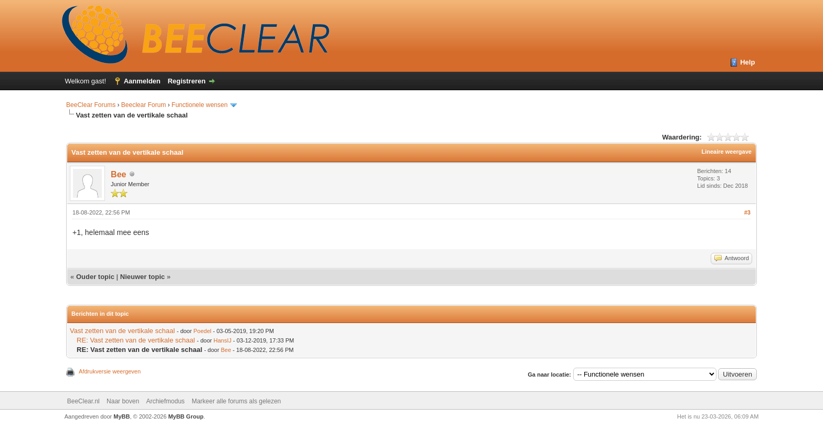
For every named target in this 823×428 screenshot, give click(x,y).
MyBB (121, 416)
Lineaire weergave (727, 151)
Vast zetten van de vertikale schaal (122, 331)
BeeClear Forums (90, 105)
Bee (118, 174)
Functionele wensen (200, 105)
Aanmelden (142, 81)
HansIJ (222, 340)
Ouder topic (95, 277)
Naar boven (123, 401)
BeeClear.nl (83, 401)
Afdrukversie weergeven (110, 371)
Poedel (202, 331)
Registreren (186, 81)
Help (747, 62)
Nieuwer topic (142, 277)
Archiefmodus (165, 401)
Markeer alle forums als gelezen (236, 401)
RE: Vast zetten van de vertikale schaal (136, 340)
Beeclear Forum (144, 105)
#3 (747, 212)
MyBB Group (185, 416)
